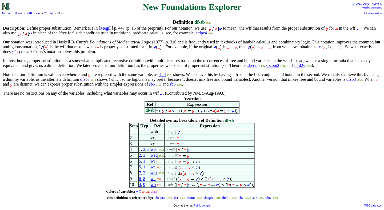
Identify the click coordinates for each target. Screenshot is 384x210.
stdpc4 (201, 33)
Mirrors (6, 13)
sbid (162, 74)
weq (154, 155)
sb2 (241, 198)
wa (153, 167)
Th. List (48, 13)
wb (153, 184)
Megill (106, 28)
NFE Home (33, 13)
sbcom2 (272, 65)
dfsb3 (351, 79)
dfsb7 (85, 79)
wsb (154, 149)
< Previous (360, 4)
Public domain (202, 205)
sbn (254, 198)
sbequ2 (160, 198)
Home (18, 13)
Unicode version (372, 13)
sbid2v (299, 65)
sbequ (252, 65)
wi (153, 161)
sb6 (172, 84)
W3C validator (372, 205)
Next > (377, 4)
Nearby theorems (371, 7)
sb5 (152, 84)
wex (154, 173)
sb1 (176, 198)
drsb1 (226, 198)
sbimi (191, 198)
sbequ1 (209, 198)
